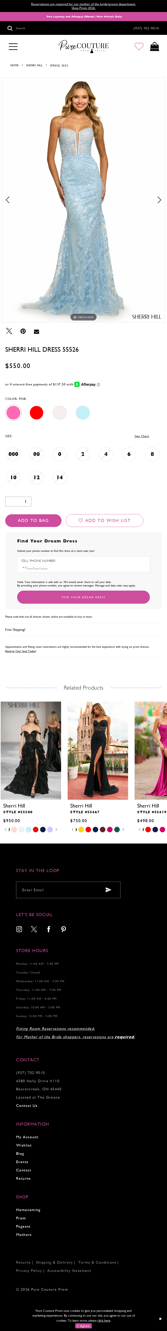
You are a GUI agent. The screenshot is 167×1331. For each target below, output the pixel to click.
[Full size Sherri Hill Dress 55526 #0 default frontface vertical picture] (83, 200)
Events (22, 1161)
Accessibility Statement (69, 1270)
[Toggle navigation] (13, 47)
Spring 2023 (59, 65)
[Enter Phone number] (40, 567)
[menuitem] (19, 929)
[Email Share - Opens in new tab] (36, 331)
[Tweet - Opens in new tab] (9, 331)
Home (14, 65)
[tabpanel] (83, 200)
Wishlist (24, 1145)
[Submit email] (108, 890)
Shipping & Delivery (54, 1262)
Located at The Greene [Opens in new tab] (38, 1097)
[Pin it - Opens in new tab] (23, 331)
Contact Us (27, 1105)
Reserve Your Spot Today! (20, 651)
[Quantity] (18, 501)
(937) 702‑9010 (30, 1072)
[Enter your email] (68, 890)
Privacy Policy (29, 1270)
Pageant (23, 1226)
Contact (23, 1170)
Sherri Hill (34, 65)
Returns (23, 1178)
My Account (27, 1137)
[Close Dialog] (160, 1318)
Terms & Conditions (97, 1262)
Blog (20, 1153)
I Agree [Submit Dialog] (83, 1326)
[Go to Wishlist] (139, 47)
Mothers (24, 1234)
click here (103, 1320)
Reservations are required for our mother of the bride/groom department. (83, 4)
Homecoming (28, 1209)
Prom (21, 1218)
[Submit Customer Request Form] (83, 597)
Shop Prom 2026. (84, 8)
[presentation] (96, 751)
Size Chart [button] (142, 436)
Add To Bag (33, 520)
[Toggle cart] (154, 47)
